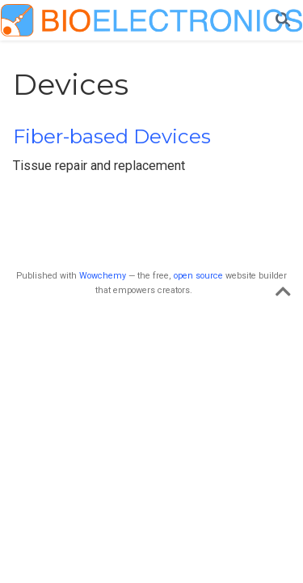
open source (198, 275)
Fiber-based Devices (112, 136)
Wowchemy (102, 275)
